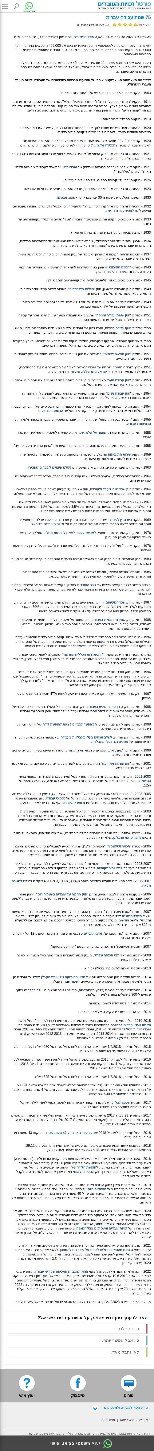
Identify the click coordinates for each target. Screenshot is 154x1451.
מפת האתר (108, 1419)
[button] (6, 6)
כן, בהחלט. (128, 1328)
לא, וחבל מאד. (125, 1352)
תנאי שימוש (127, 1419)
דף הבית (144, 1419)
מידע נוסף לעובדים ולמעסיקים (120, 1408)
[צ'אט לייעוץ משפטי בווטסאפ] (26, 6)
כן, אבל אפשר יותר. (120, 1340)
